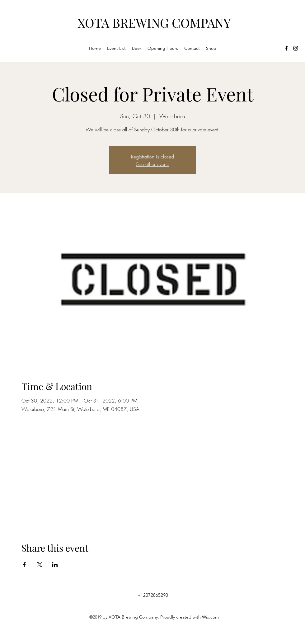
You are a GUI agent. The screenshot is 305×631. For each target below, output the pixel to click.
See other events (152, 164)
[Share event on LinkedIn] (55, 564)
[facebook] (286, 48)
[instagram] (296, 48)
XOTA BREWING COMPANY (154, 22)
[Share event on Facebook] (24, 564)
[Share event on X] (40, 564)
